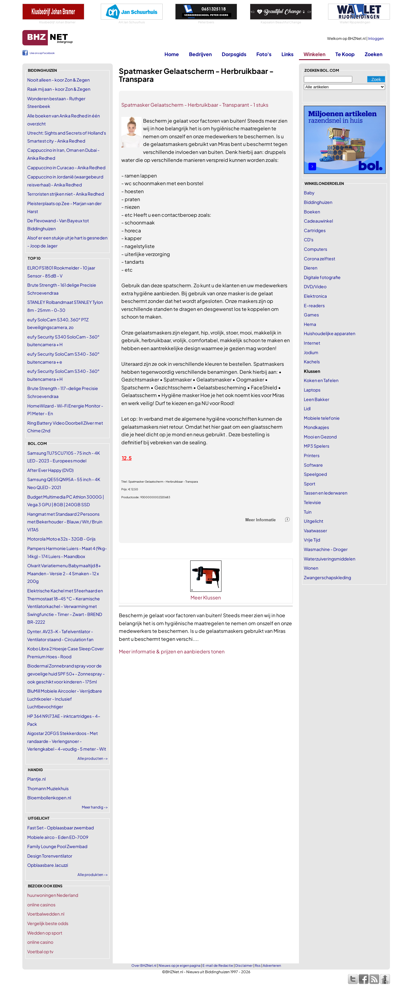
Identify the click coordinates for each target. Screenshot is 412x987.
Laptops (312, 389)
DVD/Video (315, 286)
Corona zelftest (319, 258)
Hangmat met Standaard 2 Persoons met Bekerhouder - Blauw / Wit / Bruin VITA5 (64, 521)
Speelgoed (315, 474)
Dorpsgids (234, 54)
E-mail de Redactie (217, 965)
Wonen (311, 568)
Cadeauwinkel (318, 221)
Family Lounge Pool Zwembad (57, 846)
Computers (315, 249)
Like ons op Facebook (42, 53)
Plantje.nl (36, 779)
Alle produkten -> (92, 874)
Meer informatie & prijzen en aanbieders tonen (172, 651)
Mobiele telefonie (322, 418)
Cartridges (315, 230)
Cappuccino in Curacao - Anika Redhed (66, 167)
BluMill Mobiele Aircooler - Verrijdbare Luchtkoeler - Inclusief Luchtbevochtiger (64, 698)
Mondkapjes (316, 427)
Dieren (310, 267)
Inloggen (376, 38)
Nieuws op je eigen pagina (179, 965)
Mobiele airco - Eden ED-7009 (57, 837)
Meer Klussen (206, 597)
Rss (258, 965)
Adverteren (272, 965)
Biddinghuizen (318, 202)
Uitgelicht (313, 521)
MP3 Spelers (316, 446)
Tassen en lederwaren (325, 492)
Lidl (307, 408)
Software (313, 465)
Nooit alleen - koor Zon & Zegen (58, 79)
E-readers (314, 305)
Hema (310, 324)
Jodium (311, 352)
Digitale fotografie (322, 277)
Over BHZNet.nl (144, 965)
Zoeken (373, 54)
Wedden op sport (44, 932)
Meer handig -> (95, 807)
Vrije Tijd (312, 539)
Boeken (312, 211)
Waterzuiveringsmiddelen (329, 558)
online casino (40, 942)
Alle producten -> (92, 758)
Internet (312, 343)
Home (171, 54)
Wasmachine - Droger (326, 549)
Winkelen (314, 54)
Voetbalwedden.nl (45, 913)
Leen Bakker (316, 399)
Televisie (312, 502)
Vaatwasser (315, 530)
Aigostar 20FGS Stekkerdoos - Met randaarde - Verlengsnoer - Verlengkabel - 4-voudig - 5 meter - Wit (66, 741)
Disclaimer (244, 965)
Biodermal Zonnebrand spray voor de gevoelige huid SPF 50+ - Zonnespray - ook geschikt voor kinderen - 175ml (66, 673)
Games (311, 314)
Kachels (312, 361)
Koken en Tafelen (321, 380)
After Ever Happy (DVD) (50, 470)
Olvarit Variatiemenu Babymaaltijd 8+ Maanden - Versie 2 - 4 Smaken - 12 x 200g (64, 573)
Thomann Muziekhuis (48, 788)
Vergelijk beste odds (47, 923)
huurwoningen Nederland (52, 895)
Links (287, 54)
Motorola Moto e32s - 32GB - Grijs (61, 538)
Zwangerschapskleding (327, 577)
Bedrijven (200, 54)
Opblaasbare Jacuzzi (47, 865)
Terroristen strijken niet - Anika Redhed (65, 194)
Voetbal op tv (40, 951)
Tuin (308, 512)
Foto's (263, 54)
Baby (309, 192)
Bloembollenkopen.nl (49, 797)
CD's (308, 239)
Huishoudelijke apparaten (329, 333)
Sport (309, 483)
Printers (311, 455)
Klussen (312, 371)
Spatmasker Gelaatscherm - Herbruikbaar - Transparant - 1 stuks (194, 104)
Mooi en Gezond (320, 436)
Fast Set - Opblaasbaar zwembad (60, 827)
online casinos (41, 904)
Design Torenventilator (49, 856)
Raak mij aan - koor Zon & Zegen (58, 89)
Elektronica (315, 296)
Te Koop (345, 54)
